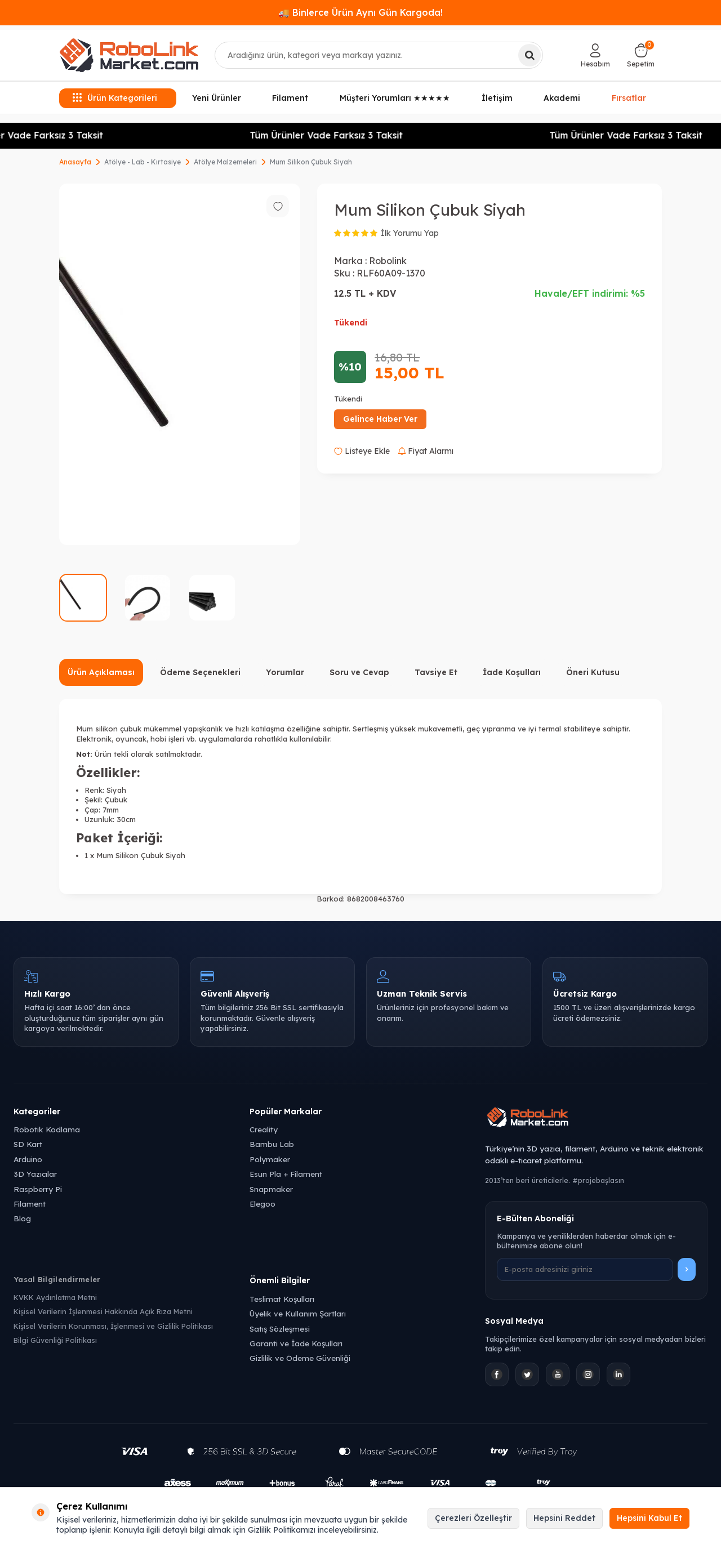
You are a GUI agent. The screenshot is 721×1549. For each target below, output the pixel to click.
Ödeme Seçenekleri (200, 672)
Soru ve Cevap (359, 672)
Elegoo (262, 1203)
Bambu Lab (272, 1144)
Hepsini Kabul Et (649, 1518)
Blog (22, 1218)
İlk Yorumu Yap (410, 233)
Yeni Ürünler (216, 98)
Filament (290, 98)
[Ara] (529, 55)
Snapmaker (271, 1189)
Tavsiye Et (436, 672)
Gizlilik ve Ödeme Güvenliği (300, 1358)
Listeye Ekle (362, 451)
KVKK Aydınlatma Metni (55, 1297)
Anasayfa (75, 162)
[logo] (129, 55)
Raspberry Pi (38, 1189)
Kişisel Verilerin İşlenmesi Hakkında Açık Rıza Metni (103, 1311)
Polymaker (270, 1159)
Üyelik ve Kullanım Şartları (298, 1313)
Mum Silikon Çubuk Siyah (311, 162)
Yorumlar (285, 672)
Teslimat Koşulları (282, 1299)
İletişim (497, 98)
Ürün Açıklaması (101, 672)
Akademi (562, 98)
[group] (179, 364)
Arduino (28, 1159)
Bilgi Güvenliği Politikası (55, 1340)
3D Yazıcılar (35, 1174)
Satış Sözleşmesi (280, 1328)
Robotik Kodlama (47, 1129)
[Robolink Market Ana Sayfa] (596, 1119)
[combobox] (379, 55)
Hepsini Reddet (564, 1518)
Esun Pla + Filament (286, 1174)
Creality (264, 1129)
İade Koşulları (512, 672)
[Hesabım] (595, 55)
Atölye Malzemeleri (225, 162)
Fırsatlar (629, 98)
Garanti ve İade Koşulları (296, 1343)
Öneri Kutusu (593, 672)
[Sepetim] (641, 55)
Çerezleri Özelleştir (473, 1518)
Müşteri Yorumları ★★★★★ (395, 98)
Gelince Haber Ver (380, 419)
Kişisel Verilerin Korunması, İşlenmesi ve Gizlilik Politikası (113, 1326)
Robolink (388, 260)
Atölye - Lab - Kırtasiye (142, 162)
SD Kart (28, 1144)
